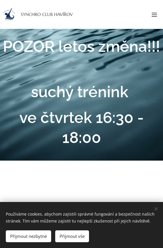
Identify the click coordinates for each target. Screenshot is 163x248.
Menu (154, 14)
